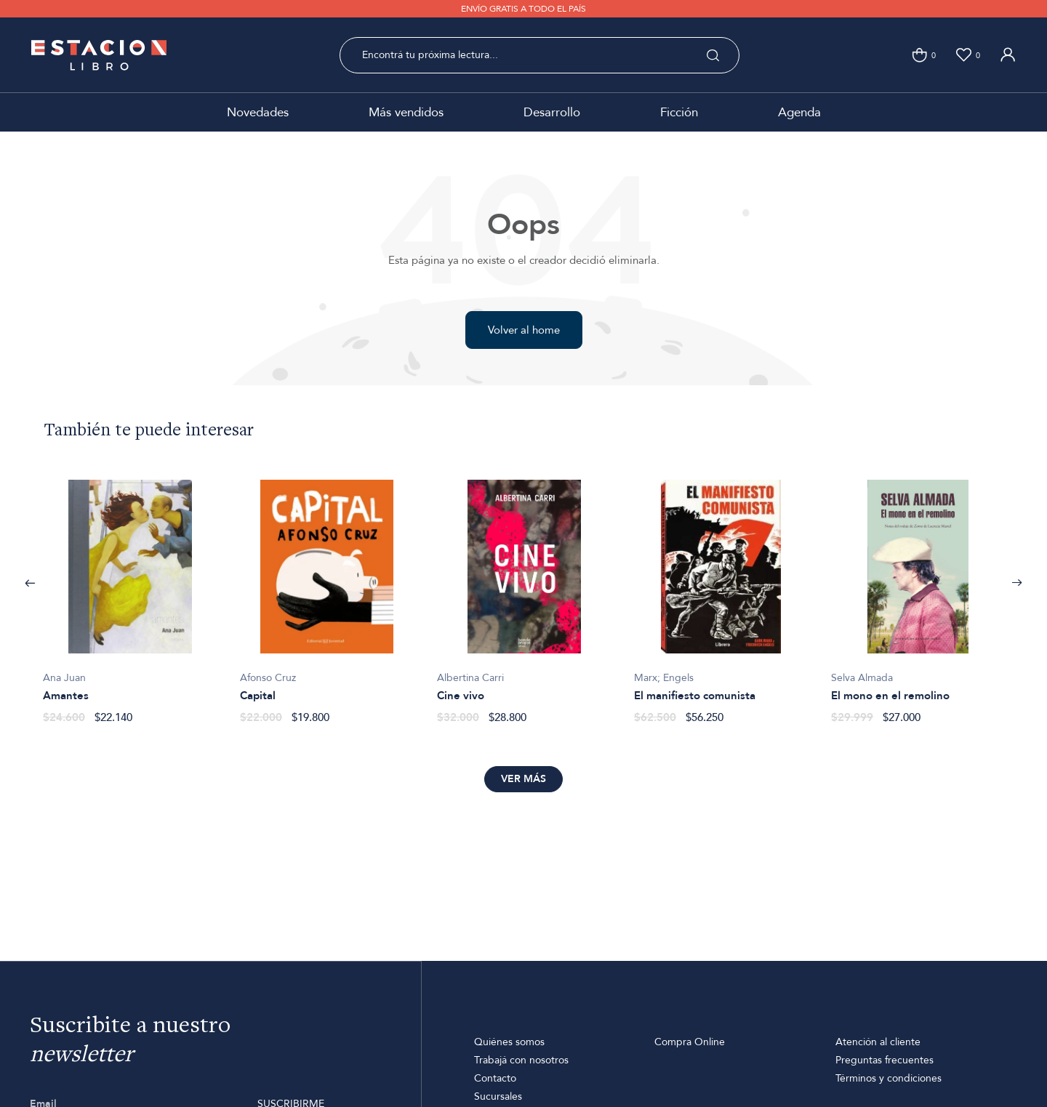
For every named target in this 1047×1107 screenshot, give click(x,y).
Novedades (258, 112)
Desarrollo (552, 112)
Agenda (799, 112)
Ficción (679, 112)
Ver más (523, 779)
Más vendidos (406, 112)
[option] (130, 594)
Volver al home (524, 330)
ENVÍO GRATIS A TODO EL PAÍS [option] (523, 9)
